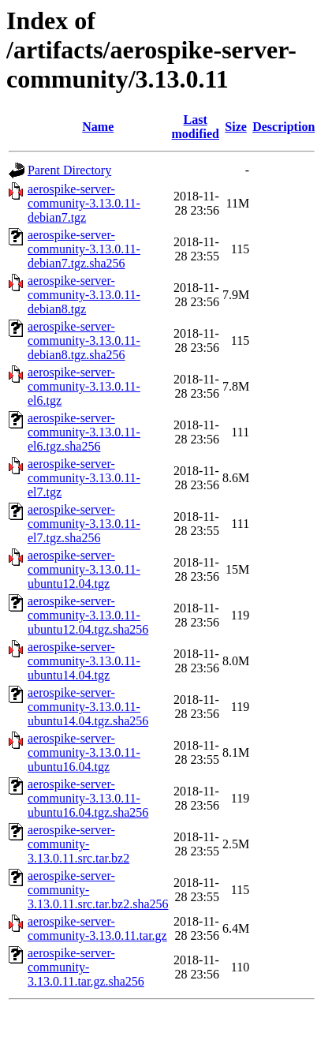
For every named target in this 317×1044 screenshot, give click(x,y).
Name (98, 126)
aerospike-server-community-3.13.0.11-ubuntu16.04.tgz (84, 752)
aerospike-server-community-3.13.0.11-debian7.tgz (84, 203)
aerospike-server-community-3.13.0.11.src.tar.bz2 (78, 844)
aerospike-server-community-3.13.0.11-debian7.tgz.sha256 (84, 249)
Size (236, 126)
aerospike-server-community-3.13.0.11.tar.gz (97, 928)
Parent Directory (69, 170)
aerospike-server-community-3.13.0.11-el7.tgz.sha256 (84, 523)
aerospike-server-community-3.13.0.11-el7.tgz (84, 478)
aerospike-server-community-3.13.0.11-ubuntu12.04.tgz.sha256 (88, 615)
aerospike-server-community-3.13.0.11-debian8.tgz (84, 295)
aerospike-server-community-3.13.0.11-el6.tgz (84, 386)
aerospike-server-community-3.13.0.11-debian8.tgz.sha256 (84, 340)
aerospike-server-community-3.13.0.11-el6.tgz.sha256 (84, 432)
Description (283, 126)
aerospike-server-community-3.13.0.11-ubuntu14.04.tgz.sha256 (88, 707)
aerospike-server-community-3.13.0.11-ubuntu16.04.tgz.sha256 (88, 798)
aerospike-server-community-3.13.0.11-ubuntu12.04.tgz (84, 569)
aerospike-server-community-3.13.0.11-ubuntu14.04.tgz (84, 661)
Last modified (194, 126)
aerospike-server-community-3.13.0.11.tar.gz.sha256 (86, 967)
